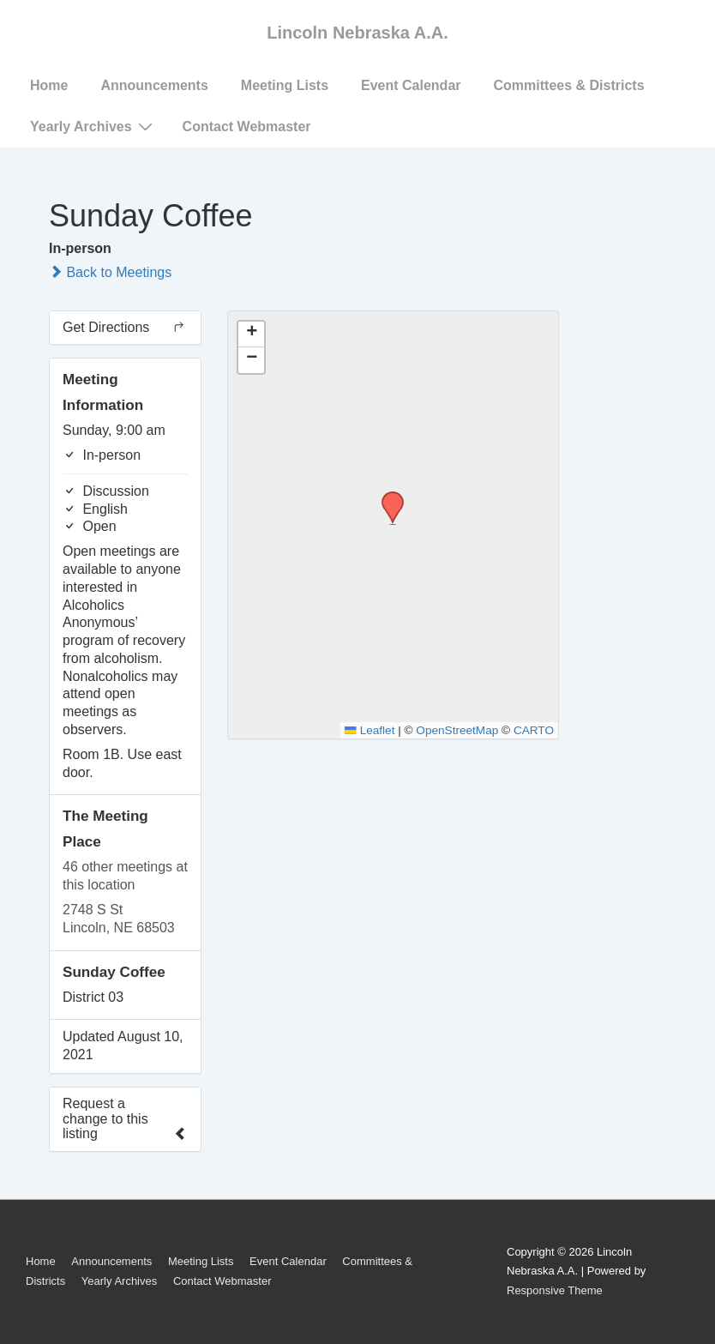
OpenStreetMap (457, 730)
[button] (387, 496)
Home (49, 85)
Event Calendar (410, 85)
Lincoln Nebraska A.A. (357, 32)
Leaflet (369, 730)
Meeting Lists (284, 85)
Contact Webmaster (247, 126)
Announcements (153, 85)
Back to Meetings (110, 272)
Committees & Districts (569, 85)
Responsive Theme (555, 1290)
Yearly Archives (93, 126)
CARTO (534, 730)
